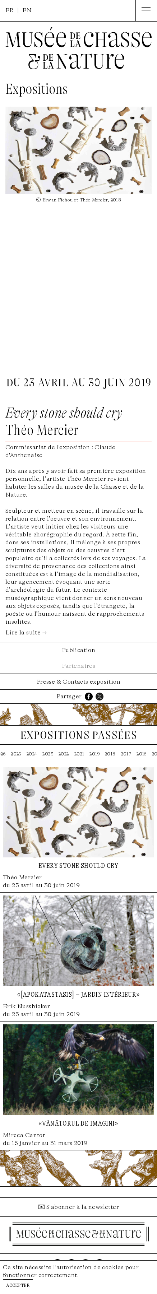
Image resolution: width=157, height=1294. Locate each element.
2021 (79, 754)
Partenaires (78, 665)
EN (27, 10)
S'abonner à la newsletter (82, 1207)
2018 (110, 754)
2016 (142, 754)
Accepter (18, 1284)
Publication (78, 650)
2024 (32, 754)
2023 (47, 754)
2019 (94, 754)
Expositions (36, 89)
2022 (64, 754)
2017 (126, 754)
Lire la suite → (26, 632)
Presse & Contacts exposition (78, 681)
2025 (16, 754)
